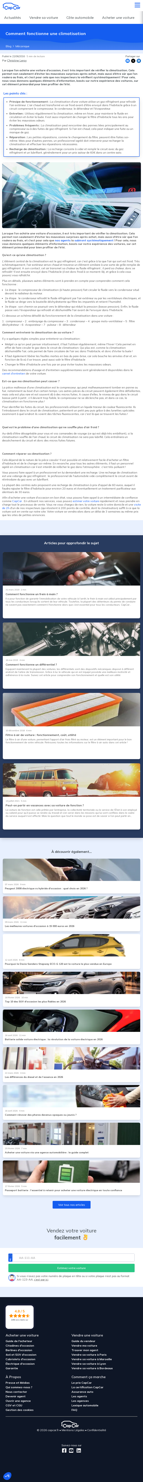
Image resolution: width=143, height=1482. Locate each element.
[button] (7, 1476)
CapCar (17, 501)
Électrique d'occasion (20, 1363)
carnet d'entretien (13, 373)
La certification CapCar (87, 1387)
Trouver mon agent (85, 1350)
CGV (9, 1405)
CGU (19, 1405)
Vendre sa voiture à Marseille (92, 1359)
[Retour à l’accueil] (11, 6)
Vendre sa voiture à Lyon (89, 1363)
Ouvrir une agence (18, 1401)
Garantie (12, 1368)
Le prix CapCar (82, 1382)
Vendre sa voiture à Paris (89, 1354)
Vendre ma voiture (84, 1345)
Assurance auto (82, 1391)
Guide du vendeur (83, 1341)
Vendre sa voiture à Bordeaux (92, 1368)
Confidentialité (96, 1430)
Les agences (80, 1401)
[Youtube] (70, 1450)
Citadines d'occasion (20, 1345)
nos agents (63, 240)
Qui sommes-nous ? (19, 1387)
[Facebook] (64, 1450)
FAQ (74, 1410)
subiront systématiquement (93, 240)
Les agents (79, 1396)
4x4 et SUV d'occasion (21, 1354)
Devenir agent (16, 1396)
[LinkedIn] (77, 1450)
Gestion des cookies (20, 1410)
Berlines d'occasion (19, 1350)
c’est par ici (41, 1279)
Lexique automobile (85, 1405)
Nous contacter (16, 1391)
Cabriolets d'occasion (20, 1359)
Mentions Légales (73, 1430)
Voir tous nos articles (71, 1204)
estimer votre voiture (86, 501)
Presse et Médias (18, 1382)
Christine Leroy (17, 60)
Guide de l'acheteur (19, 1341)
